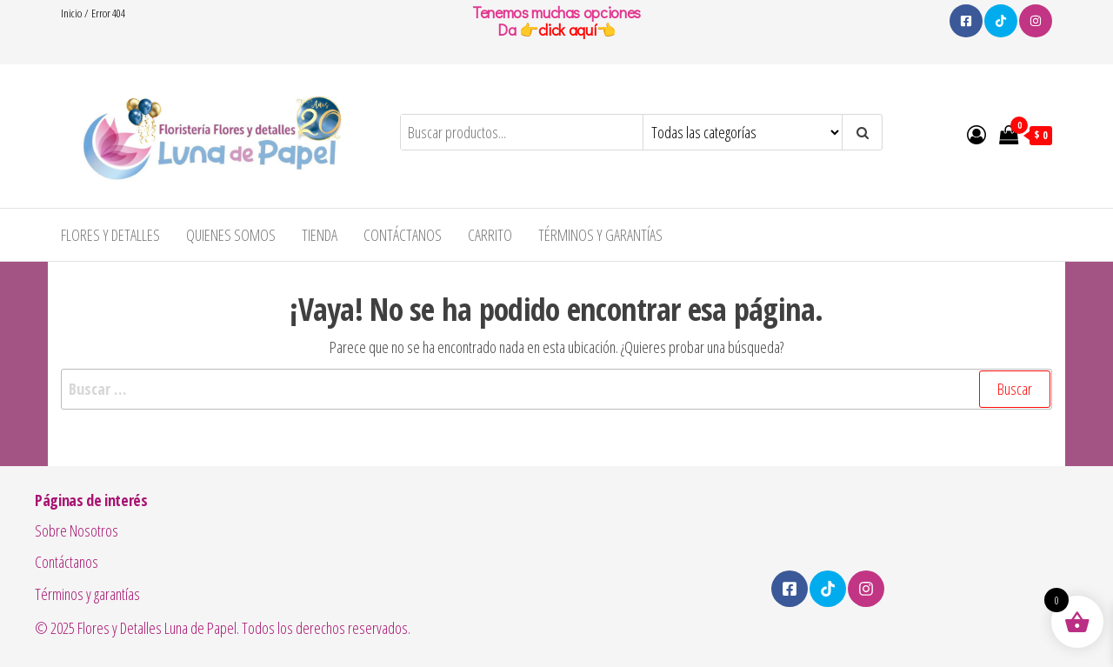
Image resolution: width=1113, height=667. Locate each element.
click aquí (567, 29)
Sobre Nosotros (76, 530)
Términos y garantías (600, 234)
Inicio (71, 13)
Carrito (490, 234)
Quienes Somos (231, 234)
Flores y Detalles (110, 234)
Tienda (319, 234)
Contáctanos (402, 234)
